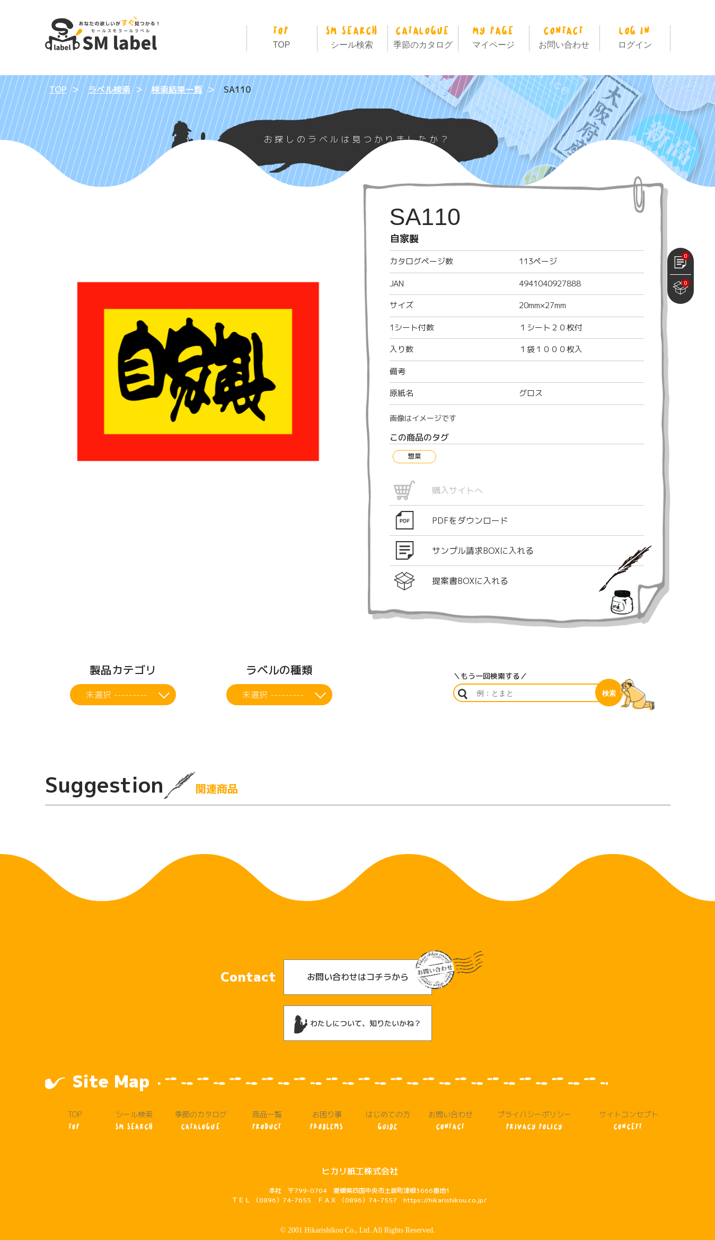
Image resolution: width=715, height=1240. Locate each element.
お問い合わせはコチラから (358, 954)
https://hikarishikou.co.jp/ (445, 1177)
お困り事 (327, 1098)
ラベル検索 (109, 89)
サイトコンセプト (628, 1098)
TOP (282, 35)
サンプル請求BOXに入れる (483, 550)
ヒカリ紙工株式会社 (360, 1149)
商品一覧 (267, 1098)
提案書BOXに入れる (470, 581)
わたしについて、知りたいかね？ (357, 1002)
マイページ (493, 35)
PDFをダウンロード (470, 520)
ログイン (635, 35)
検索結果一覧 (177, 89)
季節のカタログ (423, 35)
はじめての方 (388, 1098)
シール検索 (352, 35)
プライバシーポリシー (534, 1098)
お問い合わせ (564, 35)
